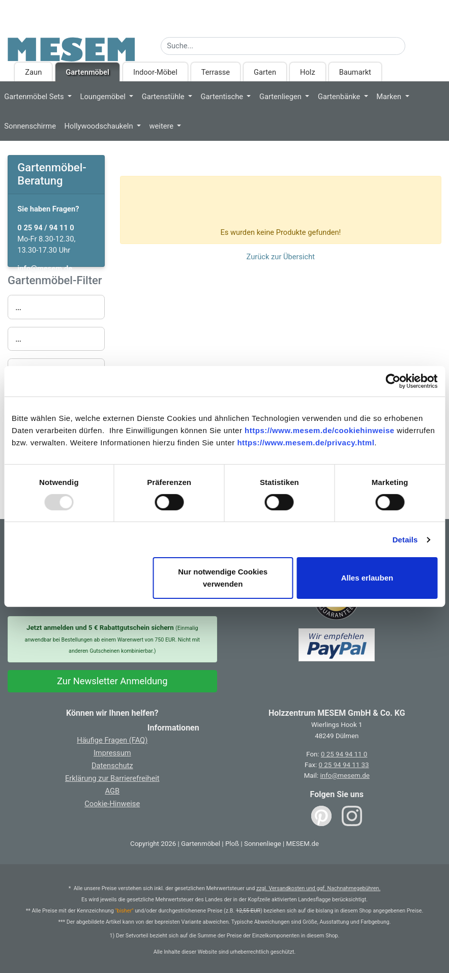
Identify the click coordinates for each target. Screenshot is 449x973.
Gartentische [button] (223, 96)
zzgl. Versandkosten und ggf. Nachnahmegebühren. (318, 888)
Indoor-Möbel (155, 72)
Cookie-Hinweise (112, 803)
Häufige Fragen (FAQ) (112, 740)
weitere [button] (162, 126)
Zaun (33, 72)
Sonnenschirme (30, 126)
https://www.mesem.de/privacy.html (305, 442)
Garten (265, 72)
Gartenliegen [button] (281, 96)
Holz (307, 72)
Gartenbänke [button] (340, 96)
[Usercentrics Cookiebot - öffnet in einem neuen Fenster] (392, 381)
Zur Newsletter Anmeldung (112, 681)
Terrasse (215, 72)
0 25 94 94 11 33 (344, 765)
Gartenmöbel (87, 72)
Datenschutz (112, 765)
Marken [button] (389, 96)
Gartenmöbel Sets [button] (35, 96)
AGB (112, 791)
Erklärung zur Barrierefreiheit (112, 778)
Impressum (112, 752)
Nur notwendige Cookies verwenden (222, 577)
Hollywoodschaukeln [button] (100, 126)
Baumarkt (355, 72)
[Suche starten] (412, 43)
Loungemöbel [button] (104, 96)
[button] (56, 307)
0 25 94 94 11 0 (344, 754)
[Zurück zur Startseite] (71, 46)
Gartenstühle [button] (164, 96)
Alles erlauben (367, 577)
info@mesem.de (345, 775)
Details (405, 539)
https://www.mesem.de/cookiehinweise (320, 430)
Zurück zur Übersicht (281, 256)
